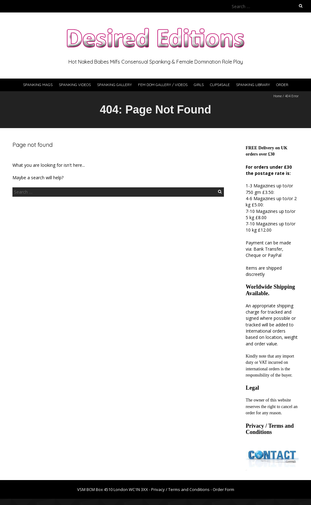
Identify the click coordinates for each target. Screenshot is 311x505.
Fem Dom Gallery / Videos (163, 84)
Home (277, 96)
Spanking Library (253, 84)
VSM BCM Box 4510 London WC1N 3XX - (114, 489)
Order (282, 84)
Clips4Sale (220, 84)
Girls (199, 84)
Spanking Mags (38, 84)
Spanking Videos (75, 84)
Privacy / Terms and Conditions (270, 429)
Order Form (223, 489)
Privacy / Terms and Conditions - (182, 489)
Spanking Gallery (114, 84)
